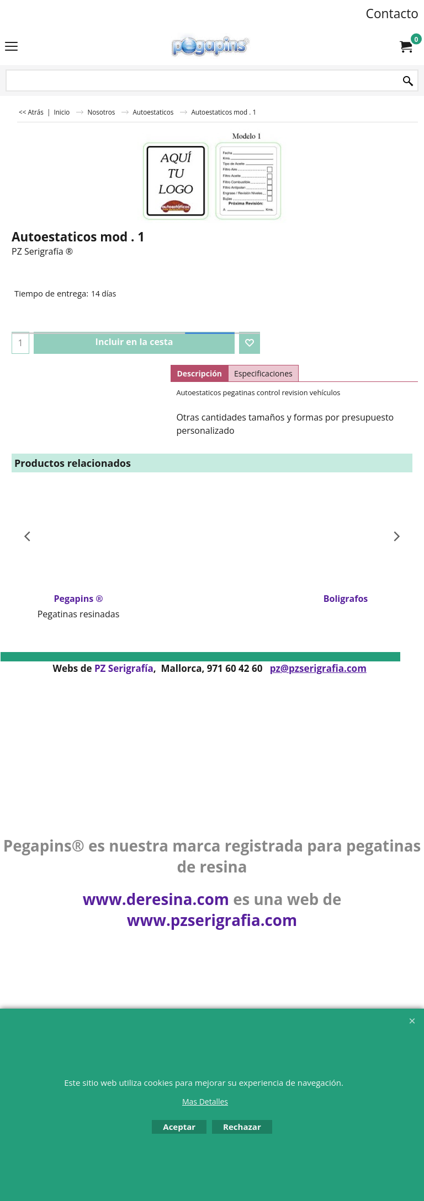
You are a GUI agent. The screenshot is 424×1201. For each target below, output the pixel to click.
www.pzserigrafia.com (212, 919)
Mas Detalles (205, 1101)
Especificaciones (263, 373)
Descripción (199, 373)
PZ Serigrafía (123, 668)
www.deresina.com (156, 898)
